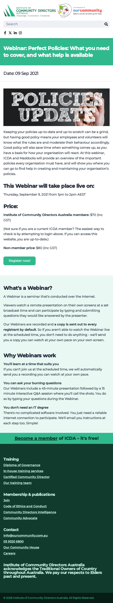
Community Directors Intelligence (29, 512)
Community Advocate (20, 518)
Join (6, 500)
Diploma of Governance (21, 465)
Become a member (36, 438)
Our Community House (21, 547)
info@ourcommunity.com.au (25, 535)
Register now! (19, 261)
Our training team (17, 483)
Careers (9, 553)
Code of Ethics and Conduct (25, 506)
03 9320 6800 (13, 541)
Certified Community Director (26, 477)
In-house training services (23, 471)
